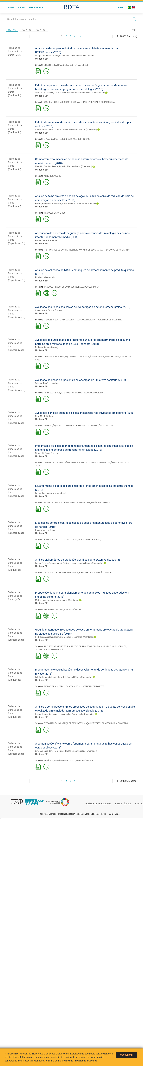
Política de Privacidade (98, 803)
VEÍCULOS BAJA (51, 213)
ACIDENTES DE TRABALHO (110, 320)
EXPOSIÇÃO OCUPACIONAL (103, 425)
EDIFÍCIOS (48, 760)
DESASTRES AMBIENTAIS (66, 572)
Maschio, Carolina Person (46, 166)
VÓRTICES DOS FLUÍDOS (79, 139)
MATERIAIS (82, 102)
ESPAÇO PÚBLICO (72, 609)
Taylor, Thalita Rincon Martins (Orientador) (78, 751)
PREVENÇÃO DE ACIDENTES (117, 250)
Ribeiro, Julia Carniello (45, 277)
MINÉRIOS (48, 176)
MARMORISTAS (112, 356)
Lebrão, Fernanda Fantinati (47, 677)
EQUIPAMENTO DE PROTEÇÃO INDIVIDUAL (84, 356)
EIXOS (62, 213)
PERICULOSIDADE (52, 393)
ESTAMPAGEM (50, 723)
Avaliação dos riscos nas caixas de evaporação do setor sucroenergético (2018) (82, 306)
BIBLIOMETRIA (86, 572)
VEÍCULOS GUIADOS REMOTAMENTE (61, 502)
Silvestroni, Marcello (44, 92)
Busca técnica (123, 803)
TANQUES (48, 287)
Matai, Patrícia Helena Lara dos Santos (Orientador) (80, 563)
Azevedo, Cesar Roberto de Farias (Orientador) (75, 203)
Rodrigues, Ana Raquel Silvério (49, 637)
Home (11, 7)
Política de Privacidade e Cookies (79, 1060)
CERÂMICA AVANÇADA (69, 686)
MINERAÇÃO (50, 425)
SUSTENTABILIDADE (79, 65)
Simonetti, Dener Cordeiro (46, 453)
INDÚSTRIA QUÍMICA (100, 502)
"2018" (27, 30)
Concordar (126, 1055)
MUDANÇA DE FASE (67, 723)
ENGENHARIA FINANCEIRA (56, 65)
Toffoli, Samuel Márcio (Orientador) (76, 677)
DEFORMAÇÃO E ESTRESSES (90, 723)
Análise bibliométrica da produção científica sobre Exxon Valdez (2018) (77, 559)
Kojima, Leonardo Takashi (47, 714)
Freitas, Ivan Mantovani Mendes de (51, 493)
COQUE (57, 176)
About (21, 7)
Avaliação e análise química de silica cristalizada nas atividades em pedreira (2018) (85, 412)
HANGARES (49, 539)
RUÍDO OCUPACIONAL (54, 356)
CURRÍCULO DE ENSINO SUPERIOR (60, 102)
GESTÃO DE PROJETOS (81, 646)
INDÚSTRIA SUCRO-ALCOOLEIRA (59, 320)
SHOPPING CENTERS (53, 609)
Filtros (12, 30)
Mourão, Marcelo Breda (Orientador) (75, 166)
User (120, 7)
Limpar (134, 29)
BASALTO (60, 425)
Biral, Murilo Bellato (44, 416)
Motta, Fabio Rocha (44, 600)
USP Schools (36, 7)
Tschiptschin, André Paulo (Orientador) (77, 714)
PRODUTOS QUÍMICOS (64, 287)
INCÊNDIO (73, 250)
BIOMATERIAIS (51, 686)
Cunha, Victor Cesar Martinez (48, 129)
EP (46, 58)
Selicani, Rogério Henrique (47, 383)
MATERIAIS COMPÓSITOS (92, 686)
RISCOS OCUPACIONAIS (86, 320)
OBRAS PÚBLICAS (84, 760)
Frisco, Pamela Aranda (45, 563)
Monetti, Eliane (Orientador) (66, 600)
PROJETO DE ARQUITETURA (57, 646)
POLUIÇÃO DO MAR (102, 572)
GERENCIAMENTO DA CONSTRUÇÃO (109, 646)
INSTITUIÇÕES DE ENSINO (56, 250)
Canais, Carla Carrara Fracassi (48, 310)
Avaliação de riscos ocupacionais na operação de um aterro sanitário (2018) (80, 379)
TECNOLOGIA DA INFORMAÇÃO (49, 649)
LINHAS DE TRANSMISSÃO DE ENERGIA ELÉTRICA (67, 462)
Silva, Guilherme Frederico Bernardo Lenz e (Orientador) (79, 92)
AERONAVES (84, 502)
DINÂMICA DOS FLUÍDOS (55, 139)
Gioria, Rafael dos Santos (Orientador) (80, 129)
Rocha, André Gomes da (46, 240)
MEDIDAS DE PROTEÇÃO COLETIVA (107, 462)
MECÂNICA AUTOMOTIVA (116, 723)
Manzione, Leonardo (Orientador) (79, 637)
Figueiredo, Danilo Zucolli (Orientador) (76, 55)
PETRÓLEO (49, 572)
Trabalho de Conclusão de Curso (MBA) (15, 51)
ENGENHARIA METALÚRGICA (101, 102)
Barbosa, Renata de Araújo (47, 347)
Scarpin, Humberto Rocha (46, 55)
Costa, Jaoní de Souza (45, 530)
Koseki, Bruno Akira (44, 203)
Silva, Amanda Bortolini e (46, 751)
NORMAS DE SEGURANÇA (91, 250)
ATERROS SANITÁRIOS (71, 393)
